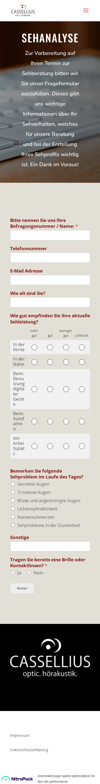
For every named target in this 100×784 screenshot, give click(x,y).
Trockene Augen (34, 492)
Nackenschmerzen (35, 517)
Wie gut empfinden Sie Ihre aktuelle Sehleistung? (50, 318)
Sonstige (19, 537)
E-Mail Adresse (26, 271)
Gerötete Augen (33, 484)
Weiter (22, 588)
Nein (38, 573)
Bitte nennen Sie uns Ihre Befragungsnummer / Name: (44, 223)
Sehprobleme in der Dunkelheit (48, 525)
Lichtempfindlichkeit (37, 509)
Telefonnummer (28, 248)
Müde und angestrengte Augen (48, 500)
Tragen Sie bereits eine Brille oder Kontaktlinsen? (47, 562)
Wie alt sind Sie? (27, 293)
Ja (19, 573)
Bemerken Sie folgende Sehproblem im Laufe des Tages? (46, 474)
